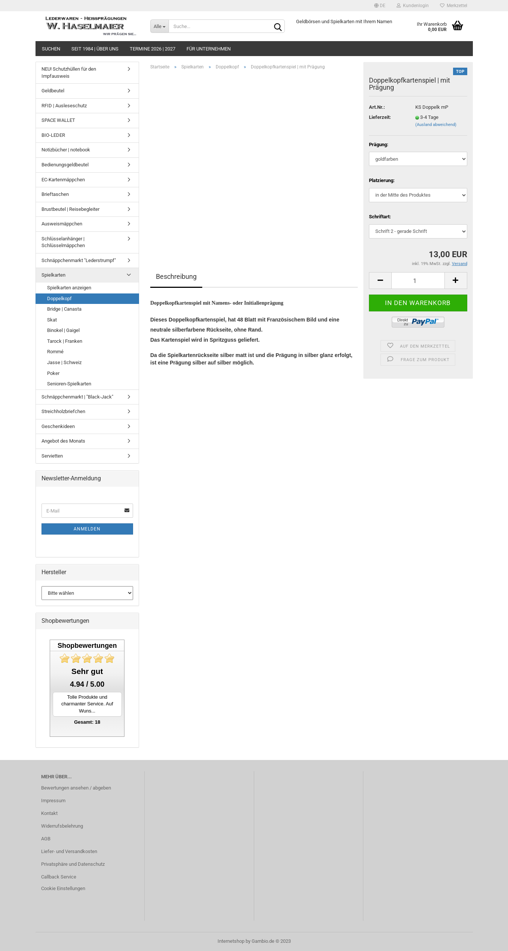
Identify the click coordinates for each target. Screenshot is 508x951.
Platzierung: (382, 180)
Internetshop (231, 941)
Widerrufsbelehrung (62, 826)
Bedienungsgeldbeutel (65, 164)
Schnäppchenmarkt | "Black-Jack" (77, 397)
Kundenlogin (413, 5)
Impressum (53, 800)
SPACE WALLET (58, 120)
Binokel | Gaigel (63, 330)
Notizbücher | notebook (65, 150)
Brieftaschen (55, 194)
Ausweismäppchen (61, 224)
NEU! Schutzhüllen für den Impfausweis (68, 72)
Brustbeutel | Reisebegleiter (70, 209)
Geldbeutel (52, 90)
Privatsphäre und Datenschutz (73, 864)
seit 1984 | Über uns (94, 49)
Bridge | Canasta (64, 309)
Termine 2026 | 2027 (152, 49)
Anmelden (87, 529)
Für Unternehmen (209, 49)
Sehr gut (87, 671)
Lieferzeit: (380, 117)
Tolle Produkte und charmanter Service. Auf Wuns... (87, 704)
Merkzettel (453, 5)
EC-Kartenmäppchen (63, 179)
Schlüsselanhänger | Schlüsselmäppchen (63, 242)
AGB (45, 838)
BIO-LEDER (53, 135)
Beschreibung (176, 276)
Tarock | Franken (64, 341)
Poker (53, 373)
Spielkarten (53, 275)
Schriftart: (380, 216)
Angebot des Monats (63, 441)
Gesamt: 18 (87, 722)
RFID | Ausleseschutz (64, 105)
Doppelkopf (59, 298)
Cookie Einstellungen (63, 888)
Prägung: (378, 144)
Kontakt (49, 813)
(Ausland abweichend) (435, 124)
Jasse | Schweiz (64, 362)
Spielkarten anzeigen (69, 287)
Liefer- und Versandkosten (69, 851)
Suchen (51, 49)
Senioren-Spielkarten (69, 384)
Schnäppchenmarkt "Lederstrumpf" (78, 260)
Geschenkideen (58, 426)
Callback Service (58, 877)
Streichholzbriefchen (63, 411)
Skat (52, 320)
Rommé (55, 351)
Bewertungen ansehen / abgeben (76, 788)
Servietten (52, 456)
